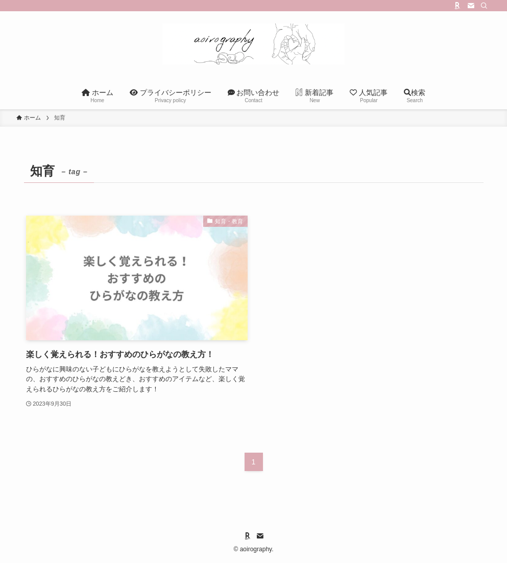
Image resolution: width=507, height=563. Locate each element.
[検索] (484, 5)
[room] (457, 5)
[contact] (470, 5)
